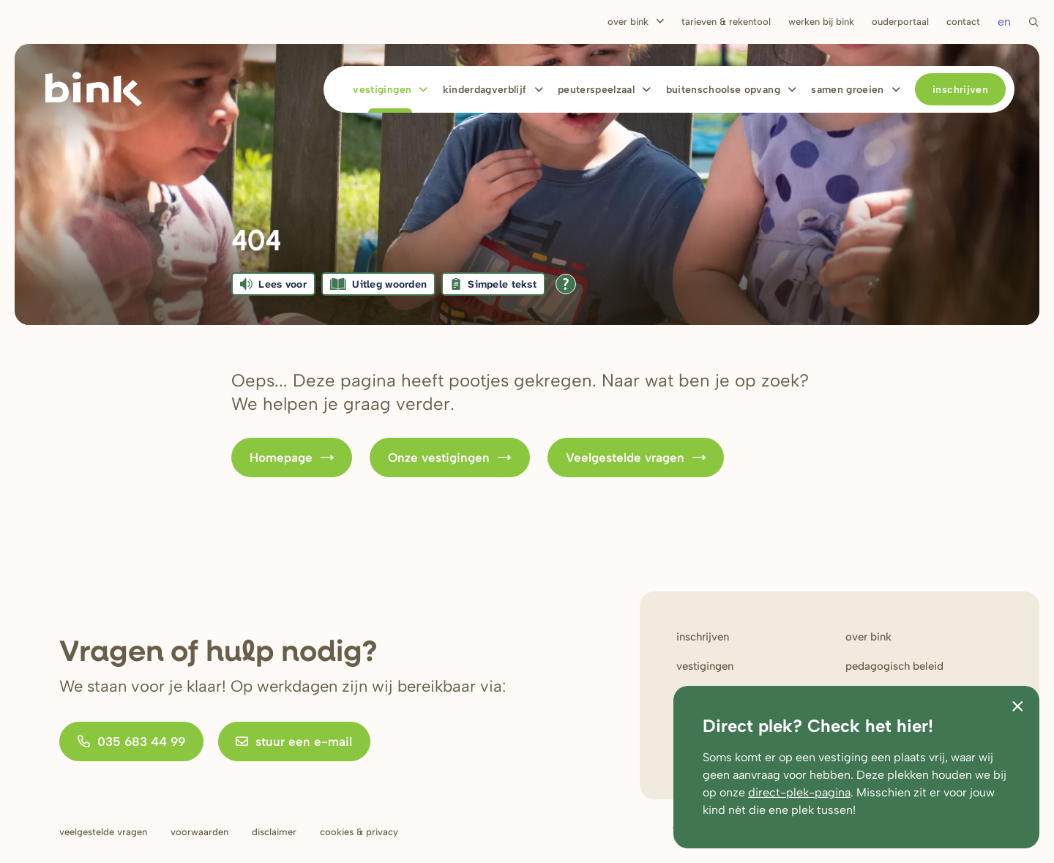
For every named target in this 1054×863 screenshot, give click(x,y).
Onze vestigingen (448, 457)
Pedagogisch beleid (894, 666)
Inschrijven (960, 89)
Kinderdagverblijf (485, 89)
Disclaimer (274, 831)
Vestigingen (382, 89)
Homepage (291, 457)
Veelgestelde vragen (633, 457)
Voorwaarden (199, 831)
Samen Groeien (847, 89)
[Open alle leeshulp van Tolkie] (566, 284)
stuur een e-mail (292, 741)
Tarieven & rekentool (726, 21)
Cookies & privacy (359, 831)
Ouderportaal (900, 21)
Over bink (868, 636)
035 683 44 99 (130, 741)
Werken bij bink (821, 21)
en (1004, 22)
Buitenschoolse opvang (723, 89)
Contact (963, 21)
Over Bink (628, 21)
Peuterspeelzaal (596, 89)
